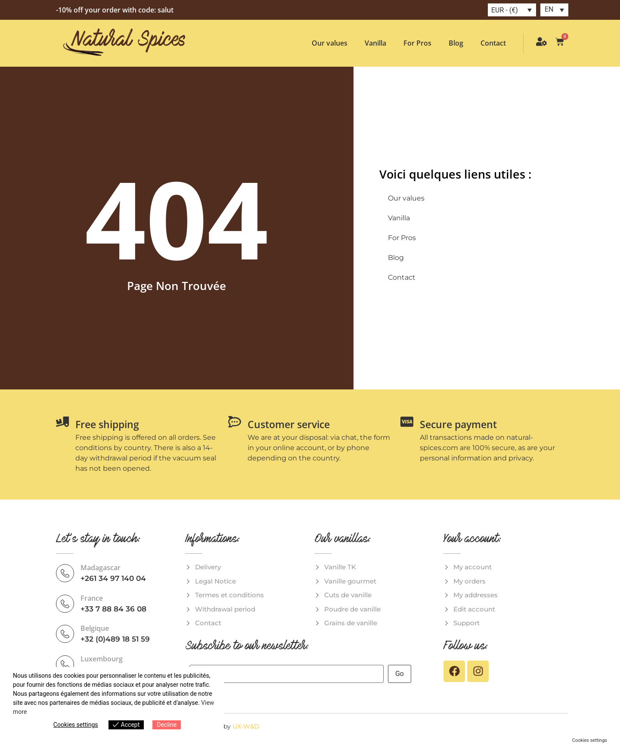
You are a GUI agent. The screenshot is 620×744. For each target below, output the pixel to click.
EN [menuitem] (549, 9)
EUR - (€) (504, 10)
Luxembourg (102, 659)
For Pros (417, 43)
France (92, 598)
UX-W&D (245, 726)
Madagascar (101, 567)
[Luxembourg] (65, 664)
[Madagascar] (65, 573)
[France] (65, 604)
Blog (456, 43)
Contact (493, 43)
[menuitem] (554, 9)
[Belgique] (65, 634)
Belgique (95, 628)
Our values (329, 43)
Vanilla (375, 43)
